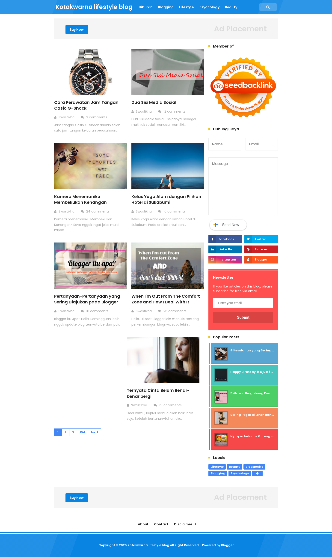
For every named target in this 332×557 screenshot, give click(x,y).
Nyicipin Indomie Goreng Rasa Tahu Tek (262, 436)
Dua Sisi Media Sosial (153, 102)
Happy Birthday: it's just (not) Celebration (263, 372)
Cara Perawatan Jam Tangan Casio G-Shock (86, 105)
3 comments (97, 117)
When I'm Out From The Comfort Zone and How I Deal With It (165, 299)
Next (94, 432)
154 (82, 432)
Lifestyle (217, 466)
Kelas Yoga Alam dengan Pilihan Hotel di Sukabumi (166, 199)
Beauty (234, 466)
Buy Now (77, 29)
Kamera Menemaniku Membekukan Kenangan (80, 199)
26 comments (175, 311)
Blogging (217, 473)
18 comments (97, 311)
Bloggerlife (254, 466)
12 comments (174, 111)
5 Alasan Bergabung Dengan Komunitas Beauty (268, 393)
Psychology (240, 473)
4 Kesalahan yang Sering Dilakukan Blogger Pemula (272, 350)
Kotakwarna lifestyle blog (148, 545)
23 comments (171, 405)
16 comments (175, 211)
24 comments (98, 211)
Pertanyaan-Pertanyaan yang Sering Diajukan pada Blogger (87, 299)
